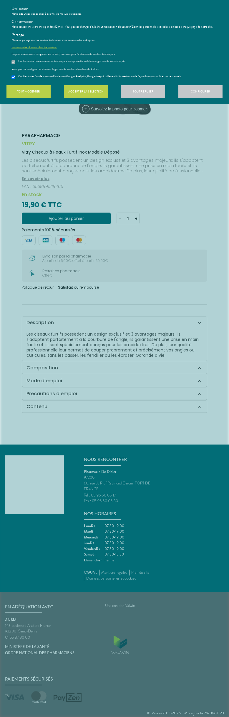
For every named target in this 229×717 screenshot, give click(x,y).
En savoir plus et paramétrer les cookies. (34, 47)
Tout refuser (143, 91)
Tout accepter (28, 91)
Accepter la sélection (86, 91)
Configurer (200, 91)
